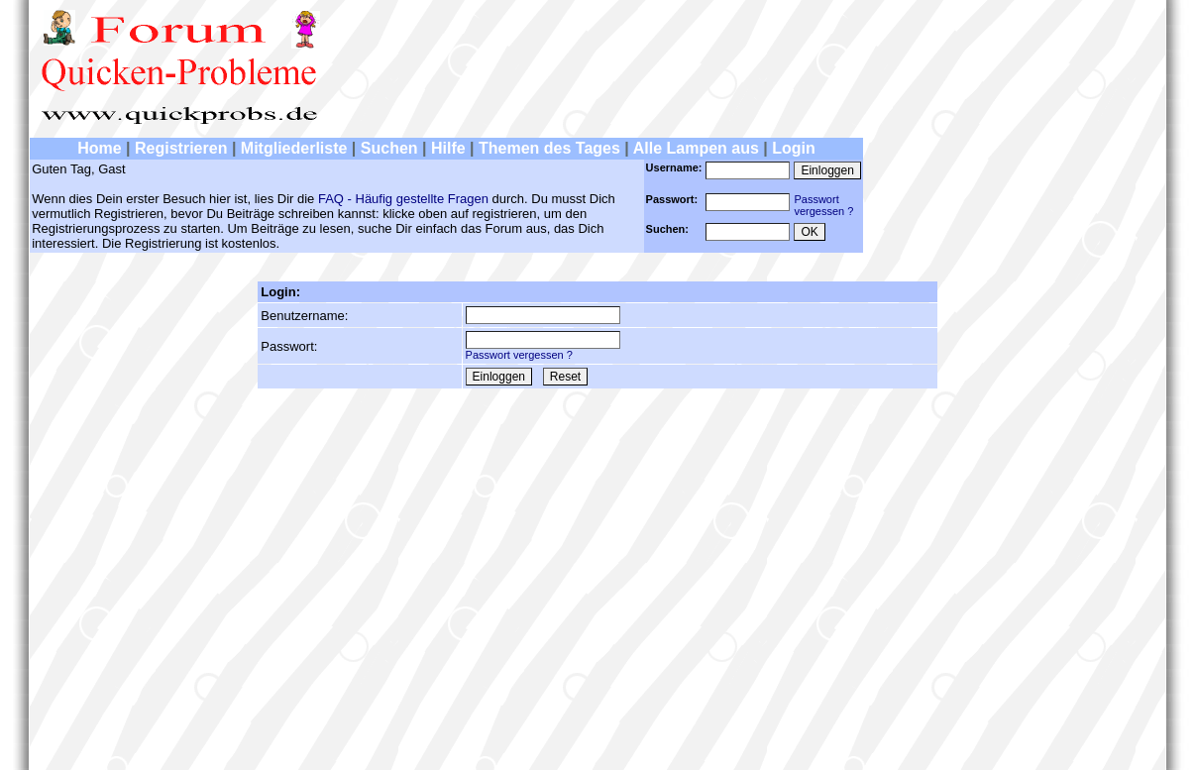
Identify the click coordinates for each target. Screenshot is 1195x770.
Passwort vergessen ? (519, 355)
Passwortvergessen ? (823, 205)
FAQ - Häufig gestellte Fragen (403, 198)
